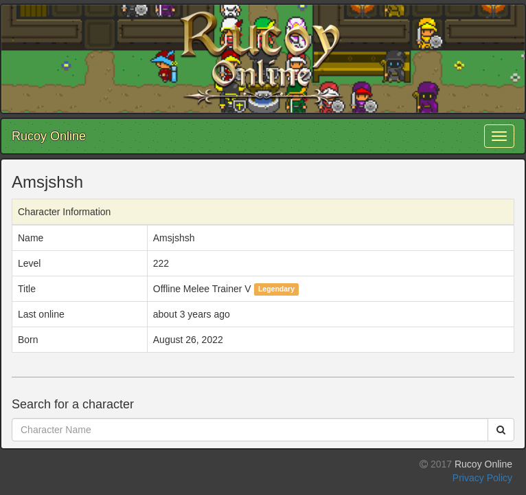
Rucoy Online (49, 136)
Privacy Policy (482, 477)
